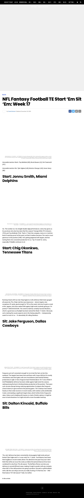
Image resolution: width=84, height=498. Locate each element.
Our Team (34, 7)
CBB (59, 2)
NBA (39, 2)
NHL (44, 2)
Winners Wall (23, 2)
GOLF (49, 2)
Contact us (44, 492)
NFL (30, 2)
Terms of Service (37, 492)
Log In (16, 2)
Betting (71, 2)
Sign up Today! (8, 2)
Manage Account (43, 7)
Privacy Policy (29, 492)
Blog (64, 2)
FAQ (59, 492)
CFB (55, 2)
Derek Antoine (11, 111)
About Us (55, 492)
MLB (34, 2)
